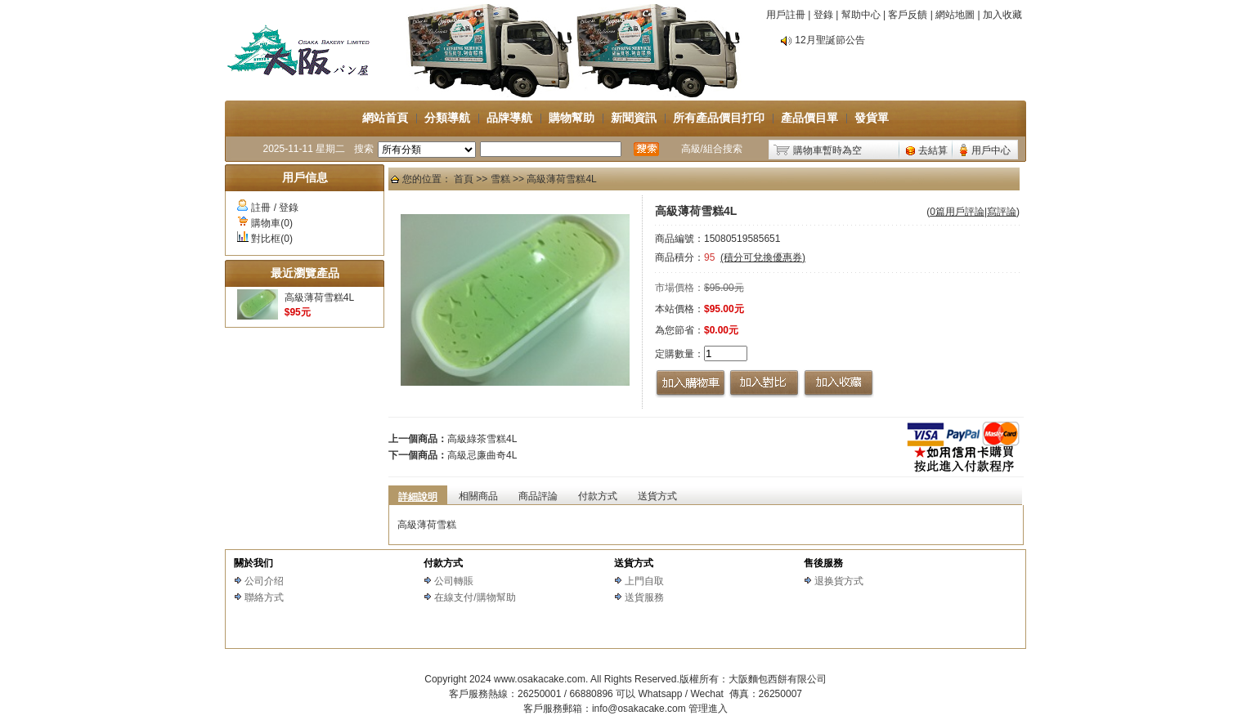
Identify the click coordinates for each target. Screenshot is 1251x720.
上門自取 (644, 581)
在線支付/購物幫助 (474, 597)
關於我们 (253, 563)
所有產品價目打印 (718, 117)
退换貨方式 (838, 581)
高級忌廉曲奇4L (482, 455)
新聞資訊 (634, 117)
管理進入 (708, 708)
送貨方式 (633, 563)
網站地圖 (955, 14)
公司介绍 (264, 581)
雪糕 (500, 179)
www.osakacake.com (539, 679)
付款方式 (443, 563)
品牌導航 (509, 117)
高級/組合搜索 (711, 148)
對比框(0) (272, 238)
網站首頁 (385, 117)
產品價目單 (809, 117)
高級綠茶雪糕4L (482, 439)
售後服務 (823, 563)
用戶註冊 (785, 14)
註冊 (261, 207)
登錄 (823, 14)
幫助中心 (861, 14)
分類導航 (447, 117)
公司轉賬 (453, 581)
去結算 (933, 150)
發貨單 (871, 117)
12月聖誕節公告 (829, 40)
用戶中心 (991, 150)
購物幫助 (571, 117)
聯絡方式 (264, 597)
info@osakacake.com (639, 708)
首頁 (463, 179)
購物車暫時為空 (827, 150)
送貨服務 (644, 597)
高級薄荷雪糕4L (319, 297)
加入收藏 (1002, 14)
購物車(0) (272, 223)
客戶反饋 (907, 14)
